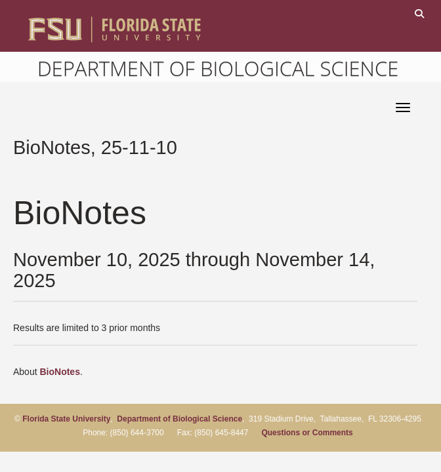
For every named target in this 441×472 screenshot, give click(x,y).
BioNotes (59, 371)
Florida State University (66, 418)
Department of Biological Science (218, 68)
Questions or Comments (306, 432)
